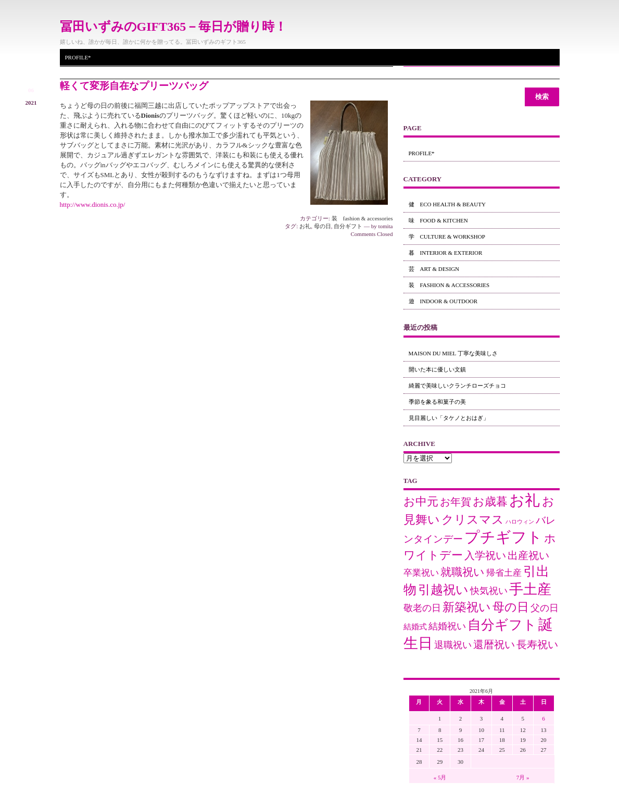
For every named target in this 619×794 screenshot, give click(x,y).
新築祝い (467, 607)
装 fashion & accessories (362, 218)
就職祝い (462, 572)
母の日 (322, 226)
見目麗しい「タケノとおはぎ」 (449, 418)
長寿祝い (537, 644)
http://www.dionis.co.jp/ (92, 204)
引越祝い (443, 589)
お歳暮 (490, 501)
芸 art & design (434, 269)
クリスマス (472, 519)
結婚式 (415, 627)
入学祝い (485, 555)
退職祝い (453, 645)
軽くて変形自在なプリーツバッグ (134, 85)
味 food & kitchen (438, 220)
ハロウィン (520, 522)
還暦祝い (494, 644)
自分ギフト (348, 226)
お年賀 (455, 501)
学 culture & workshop (447, 236)
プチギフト (503, 537)
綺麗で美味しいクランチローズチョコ (457, 385)
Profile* (78, 57)
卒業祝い (421, 572)
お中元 (420, 501)
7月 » (522, 777)
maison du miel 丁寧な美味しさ (453, 353)
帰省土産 (504, 572)
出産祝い (528, 555)
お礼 (305, 226)
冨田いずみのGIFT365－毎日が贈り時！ (173, 26)
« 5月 (440, 777)
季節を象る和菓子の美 (437, 402)
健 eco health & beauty (447, 204)
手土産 (530, 589)
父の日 (544, 608)
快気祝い (489, 591)
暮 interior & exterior (446, 253)
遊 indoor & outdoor (443, 301)
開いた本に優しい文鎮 (437, 369)
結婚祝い (447, 626)
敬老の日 (422, 608)
